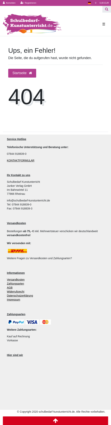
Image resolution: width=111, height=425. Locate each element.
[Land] (89, 3)
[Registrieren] (28, 3)
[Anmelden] (9, 3)
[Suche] (106, 9)
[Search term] (51, 9)
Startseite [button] (22, 73)
